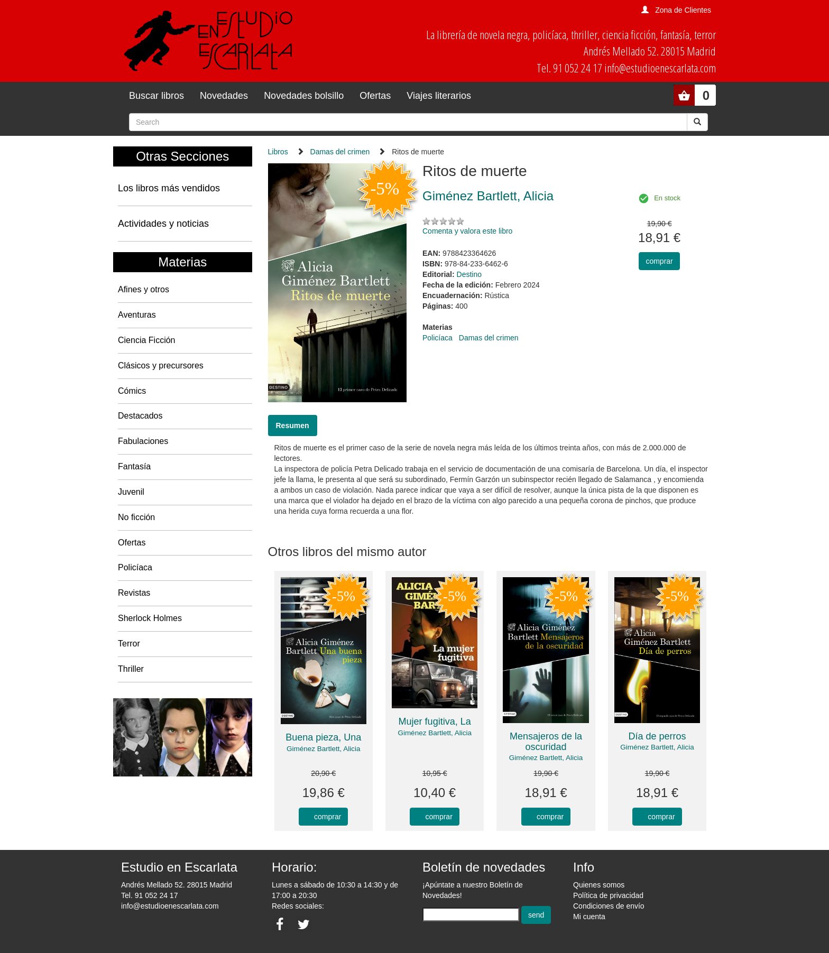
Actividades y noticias (163, 223)
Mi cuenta (589, 916)
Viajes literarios (439, 95)
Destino (469, 274)
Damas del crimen (340, 151)
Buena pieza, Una (323, 737)
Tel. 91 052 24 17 (149, 895)
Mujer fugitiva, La (435, 721)
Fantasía (134, 466)
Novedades (224, 95)
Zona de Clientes (683, 10)
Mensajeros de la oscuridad (546, 741)
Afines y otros (143, 289)
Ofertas (375, 95)
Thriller (131, 668)
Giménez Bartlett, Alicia (324, 749)
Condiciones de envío (608, 906)
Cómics (132, 390)
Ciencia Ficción (146, 340)
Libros (278, 151)
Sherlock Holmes (150, 618)
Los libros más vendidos (169, 188)
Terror (129, 643)
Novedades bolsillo (304, 95)
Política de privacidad (608, 895)
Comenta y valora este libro (467, 231)
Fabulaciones (143, 441)
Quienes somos (598, 885)
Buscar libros (156, 95)
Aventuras (137, 314)
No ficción (136, 517)
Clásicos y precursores (161, 365)
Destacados (140, 415)
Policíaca (135, 567)
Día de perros (657, 736)
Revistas (134, 592)
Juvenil (131, 491)
